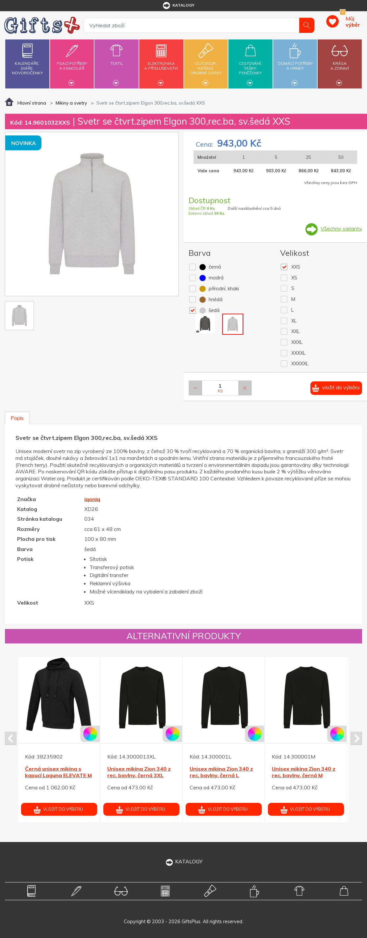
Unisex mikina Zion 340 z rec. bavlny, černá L (221, 772)
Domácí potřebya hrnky (295, 62)
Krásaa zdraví (340, 62)
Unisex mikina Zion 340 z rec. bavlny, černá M (303, 772)
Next (356, 738)
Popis (17, 418)
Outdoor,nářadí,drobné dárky (206, 63)
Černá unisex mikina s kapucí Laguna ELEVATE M (58, 772)
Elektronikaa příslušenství (161, 62)
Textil (116, 59)
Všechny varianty (341, 228)
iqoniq (92, 499)
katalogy (178, 5)
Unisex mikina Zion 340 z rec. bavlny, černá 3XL (139, 772)
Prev (10, 738)
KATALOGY (183, 861)
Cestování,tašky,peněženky (250, 63)
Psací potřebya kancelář (72, 62)
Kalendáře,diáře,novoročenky (27, 57)
